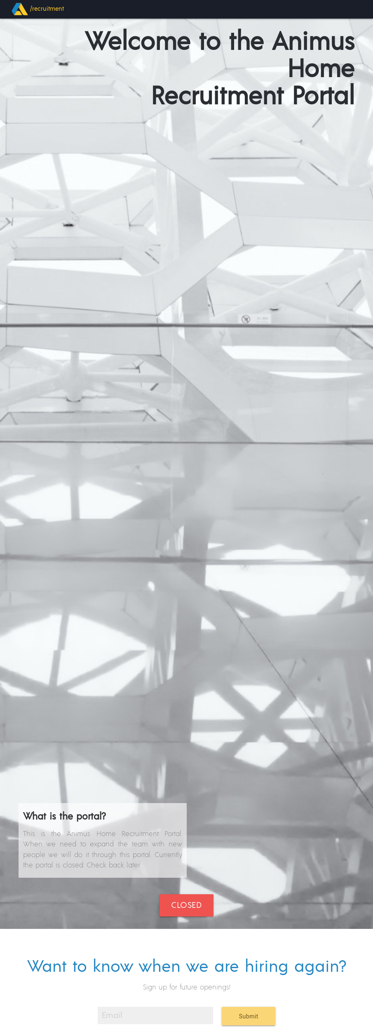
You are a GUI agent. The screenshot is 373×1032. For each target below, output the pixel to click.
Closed (186, 905)
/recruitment (38, 9)
